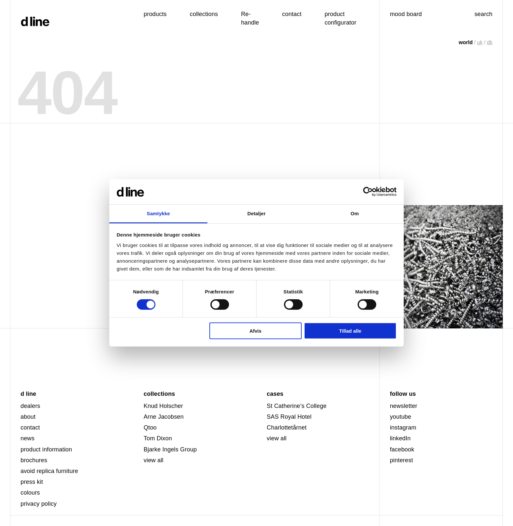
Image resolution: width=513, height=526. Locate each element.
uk (480, 42)
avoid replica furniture (49, 471)
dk (489, 42)
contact (30, 427)
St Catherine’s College (297, 406)
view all (153, 460)
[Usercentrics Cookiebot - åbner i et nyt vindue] (368, 192)
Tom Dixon (158, 438)
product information (46, 449)
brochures (34, 460)
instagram (403, 427)
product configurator (340, 18)
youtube (400, 416)
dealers (30, 406)
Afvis (255, 330)
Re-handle (250, 18)
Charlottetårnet (287, 427)
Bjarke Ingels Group (170, 449)
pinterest (401, 460)
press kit (32, 482)
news (28, 438)
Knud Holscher (163, 406)
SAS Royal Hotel (289, 416)
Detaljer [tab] (256, 213)
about (28, 416)
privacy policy (39, 503)
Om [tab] (354, 213)
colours (30, 492)
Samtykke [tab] (158, 213)
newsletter (403, 406)
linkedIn (400, 438)
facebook (402, 449)
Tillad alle (350, 330)
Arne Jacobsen (164, 416)
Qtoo (150, 427)
